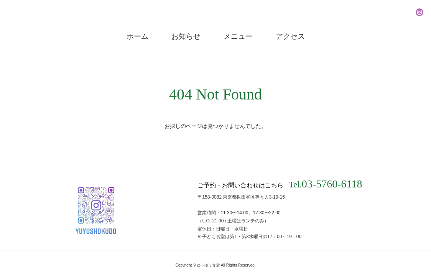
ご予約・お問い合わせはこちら (279, 184)
